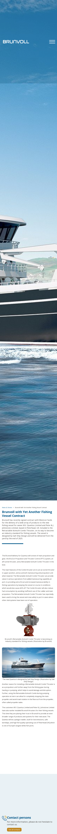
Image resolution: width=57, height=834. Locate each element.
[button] (52, 41)
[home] (15, 41)
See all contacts (14, 830)
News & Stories (7, 507)
